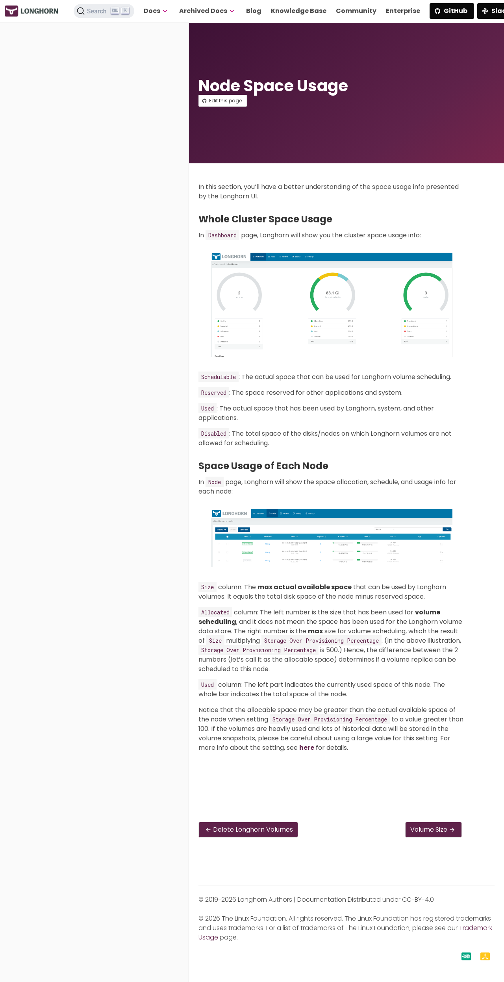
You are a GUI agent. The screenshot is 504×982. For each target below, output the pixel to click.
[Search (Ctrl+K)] (104, 11)
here (306, 747)
